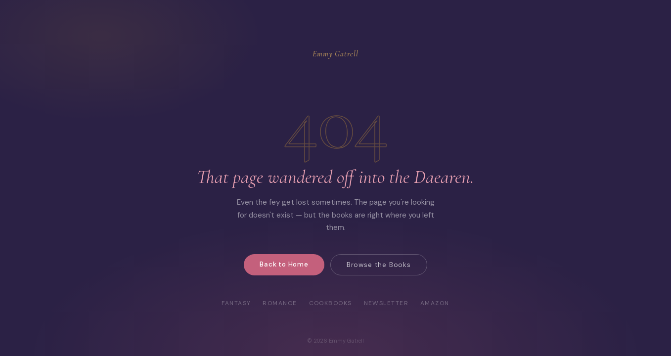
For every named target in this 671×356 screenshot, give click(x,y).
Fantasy (236, 303)
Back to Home (284, 264)
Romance (280, 303)
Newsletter (386, 303)
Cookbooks (330, 303)
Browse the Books (379, 265)
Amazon (434, 303)
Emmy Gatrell (335, 54)
